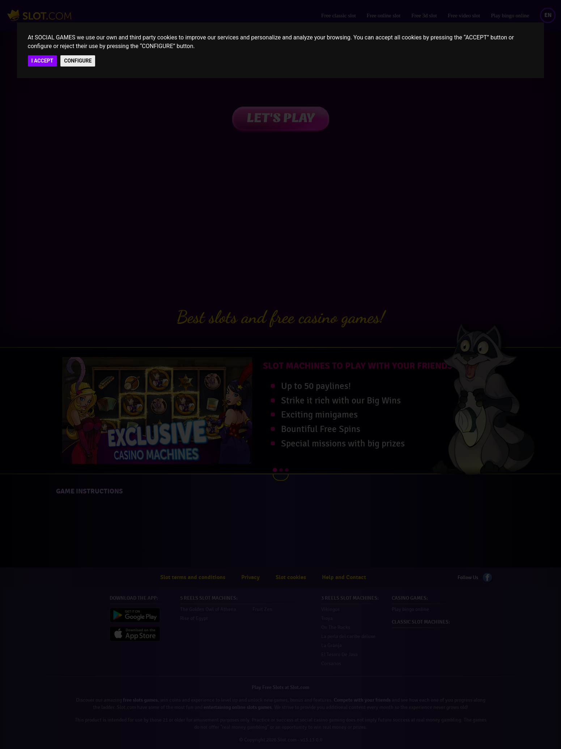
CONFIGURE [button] (78, 61)
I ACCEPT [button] (42, 61)
